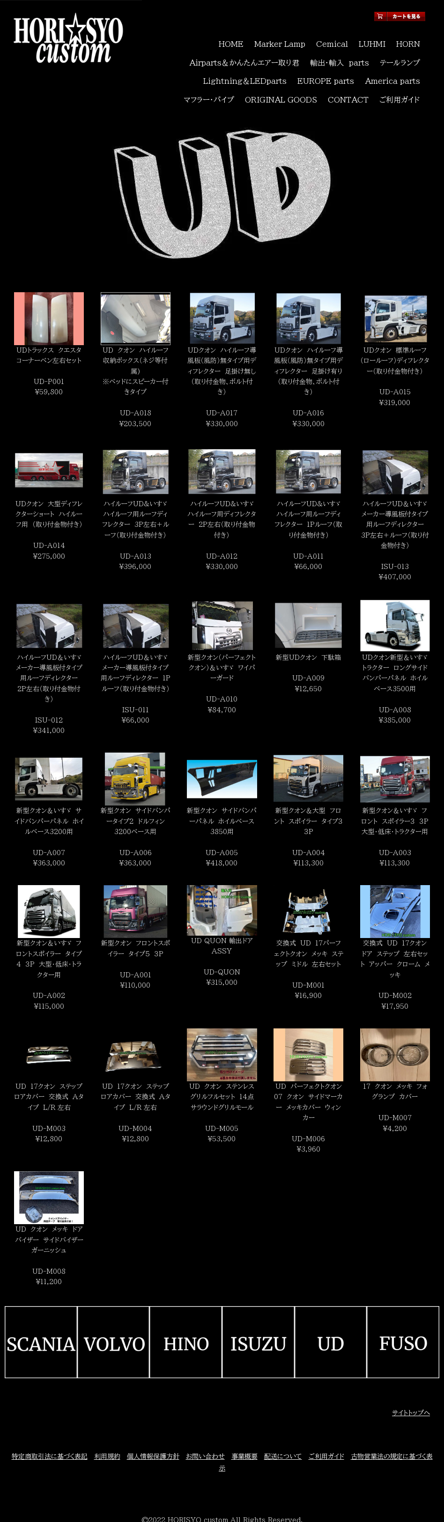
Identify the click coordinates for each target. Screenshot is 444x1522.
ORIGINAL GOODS (285, 71)
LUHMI (370, 40)
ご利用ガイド (400, 71)
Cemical (330, 40)
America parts (335, 61)
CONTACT (350, 71)
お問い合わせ (205, 1424)
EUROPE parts (270, 61)
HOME (231, 40)
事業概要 (244, 1424)
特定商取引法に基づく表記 (50, 1424)
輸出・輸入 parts (343, 50)
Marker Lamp (279, 40)
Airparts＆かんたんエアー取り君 (254, 50)
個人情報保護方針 (153, 1424)
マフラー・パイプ (396, 61)
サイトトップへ (411, 1380)
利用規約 (107, 1424)
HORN (407, 40)
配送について (283, 1424)
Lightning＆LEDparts (195, 61)
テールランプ (401, 50)
